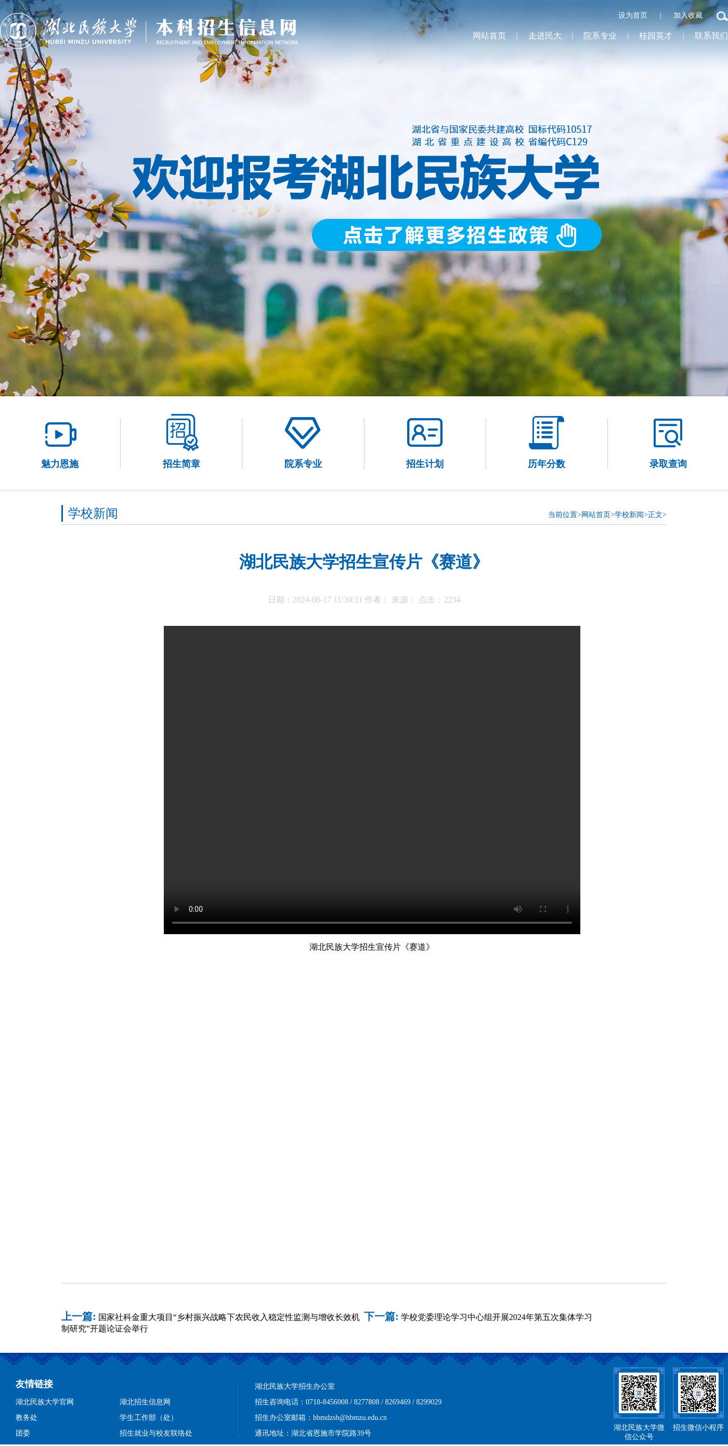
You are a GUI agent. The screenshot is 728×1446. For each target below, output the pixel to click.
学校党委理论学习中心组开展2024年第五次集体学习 (496, 1317)
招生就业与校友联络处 (156, 1433)
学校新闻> (631, 515)
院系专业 (600, 35)
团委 (23, 1433)
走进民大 (545, 35)
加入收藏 (689, 15)
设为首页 (633, 15)
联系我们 (711, 35)
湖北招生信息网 (145, 1402)
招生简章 (181, 440)
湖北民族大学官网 (45, 1402)
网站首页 (489, 35)
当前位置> (564, 515)
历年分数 (546, 440)
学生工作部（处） (149, 1418)
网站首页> (598, 515)
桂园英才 (655, 35)
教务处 (26, 1418)
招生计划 (424, 440)
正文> (657, 515)
